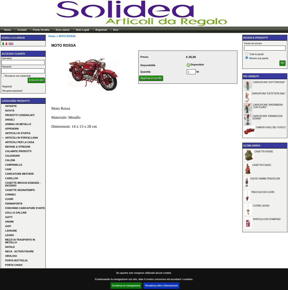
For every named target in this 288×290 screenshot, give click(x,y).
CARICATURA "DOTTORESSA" (269, 82)
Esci (115, 29)
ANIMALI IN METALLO (18, 124)
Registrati (101, 29)
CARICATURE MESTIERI (19, 173)
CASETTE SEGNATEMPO (20, 190)
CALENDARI (12, 155)
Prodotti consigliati (19, 115)
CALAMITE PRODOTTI (18, 151)
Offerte (11, 106)
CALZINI (10, 160)
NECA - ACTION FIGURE (19, 251)
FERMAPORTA (13, 203)
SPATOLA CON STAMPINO (267, 219)
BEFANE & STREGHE (17, 146)
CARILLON (11, 178)
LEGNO (9, 235)
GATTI (8, 217)
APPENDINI (12, 128)
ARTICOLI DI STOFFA (17, 133)
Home (7, 29)
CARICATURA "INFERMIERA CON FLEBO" (268, 106)
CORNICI (10, 194)
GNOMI (9, 221)
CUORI (9, 199)
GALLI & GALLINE (16, 212)
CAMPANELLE (13, 164)
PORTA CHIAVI (13, 265)
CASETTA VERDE (263, 151)
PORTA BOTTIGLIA (16, 260)
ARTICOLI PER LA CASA (19, 142)
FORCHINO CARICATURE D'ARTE (25, 208)
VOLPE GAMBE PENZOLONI (265, 178)
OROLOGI (11, 256)
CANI (8, 169)
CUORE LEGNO (261, 205)
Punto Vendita (41, 29)
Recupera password (12, 91)
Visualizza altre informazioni (161, 285)
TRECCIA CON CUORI (262, 192)
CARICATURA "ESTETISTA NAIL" (269, 93)
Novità (10, 110)
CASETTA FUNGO (261, 165)
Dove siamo (63, 29)
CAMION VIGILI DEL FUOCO (271, 127)
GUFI (8, 226)
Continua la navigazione (126, 285)
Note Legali (82, 29)
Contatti (22, 29)
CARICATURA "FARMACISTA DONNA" (267, 117)
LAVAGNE (11, 230)
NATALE (10, 247)
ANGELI (10, 119)
